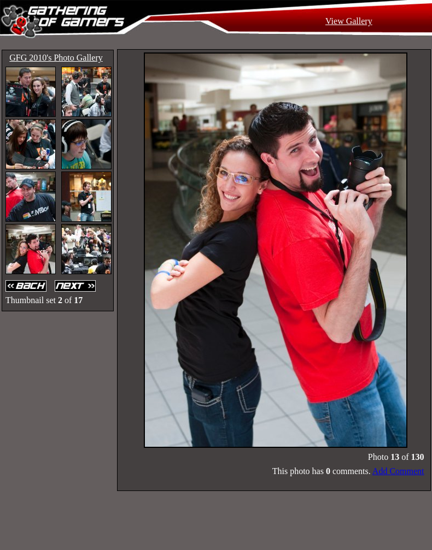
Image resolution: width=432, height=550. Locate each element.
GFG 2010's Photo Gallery (55, 57)
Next (76, 286)
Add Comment (398, 471)
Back (27, 286)
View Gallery (348, 21)
